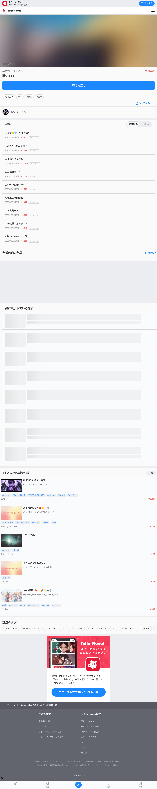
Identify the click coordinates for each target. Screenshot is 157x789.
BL (82, 742)
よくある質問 (42, 765)
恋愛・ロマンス (87, 721)
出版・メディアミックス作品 (51, 737)
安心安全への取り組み (93, 761)
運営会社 (116, 765)
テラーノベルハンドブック (52, 761)
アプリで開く (146, 3)
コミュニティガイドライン (74, 761)
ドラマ (84, 748)
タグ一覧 (42, 726)
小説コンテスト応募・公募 (50, 732)
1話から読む (78, 85)
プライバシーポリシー (103, 765)
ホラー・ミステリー (89, 737)
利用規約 (38, 761)
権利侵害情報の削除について (60, 765)
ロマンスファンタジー (90, 726)
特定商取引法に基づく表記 (113, 761)
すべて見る (151, 253)
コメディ (85, 753)
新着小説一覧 (44, 721)
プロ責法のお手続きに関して (82, 765)
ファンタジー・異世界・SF (92, 732)
